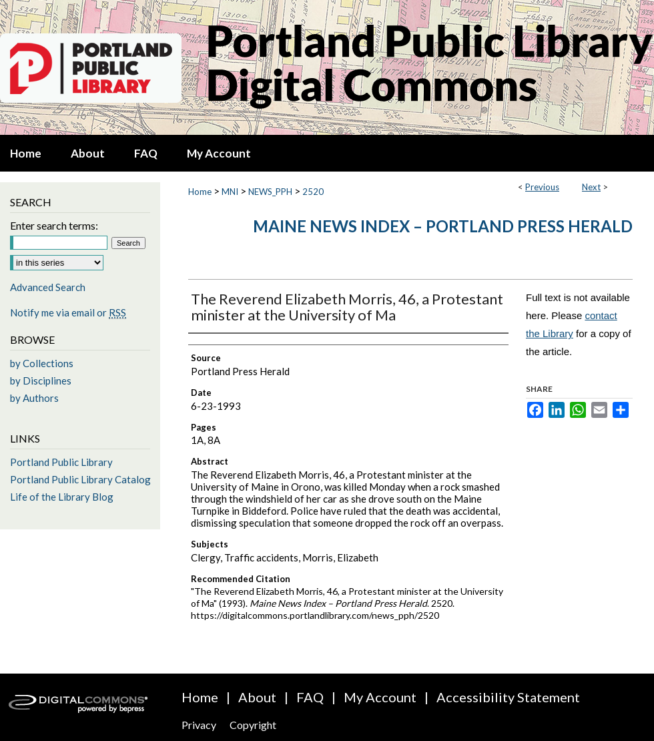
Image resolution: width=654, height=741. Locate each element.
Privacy (199, 724)
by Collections (41, 363)
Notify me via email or (68, 312)
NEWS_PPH (270, 191)
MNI (230, 191)
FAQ (310, 697)
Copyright (253, 724)
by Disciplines (40, 381)
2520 (313, 191)
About (257, 697)
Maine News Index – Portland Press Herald (443, 226)
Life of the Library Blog (61, 497)
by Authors (34, 398)
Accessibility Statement (508, 697)
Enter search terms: (54, 225)
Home (200, 191)
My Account (380, 697)
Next (591, 187)
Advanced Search (47, 287)
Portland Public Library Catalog (80, 479)
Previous (542, 187)
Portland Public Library (61, 462)
